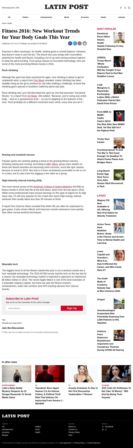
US (9, 17)
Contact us (72, 429)
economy (5, 432)
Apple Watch (17, 323)
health (37, 432)
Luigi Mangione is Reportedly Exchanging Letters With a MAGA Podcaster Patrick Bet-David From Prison (109, 94)
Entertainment (46, 17)
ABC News (52, 164)
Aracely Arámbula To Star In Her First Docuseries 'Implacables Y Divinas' (83, 391)
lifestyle (5, 435)
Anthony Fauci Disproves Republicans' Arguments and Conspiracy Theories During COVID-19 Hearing (110, 340)
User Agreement (65, 443)
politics (38, 427)
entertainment (7, 429)
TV (36, 385)
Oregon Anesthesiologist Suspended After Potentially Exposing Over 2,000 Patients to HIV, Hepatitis (111, 311)
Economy (85, 17)
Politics (25, 17)
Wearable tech (7, 323)
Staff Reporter (15, 44)
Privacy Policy (74, 432)
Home (4, 23)
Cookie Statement (94, 443)
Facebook (109, 427)
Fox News (39, 80)
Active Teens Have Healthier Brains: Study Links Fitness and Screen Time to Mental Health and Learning (110, 233)
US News (32, 96)
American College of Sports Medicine (52, 186)
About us (72, 427)
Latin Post (66, 7)
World (66, 17)
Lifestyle (121, 17)
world (37, 429)
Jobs (70, 435)
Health (103, 17)
